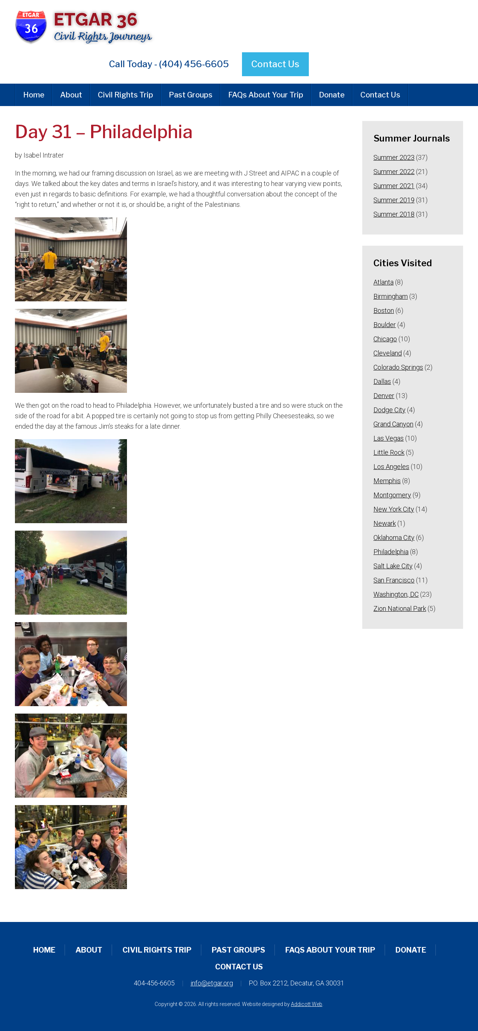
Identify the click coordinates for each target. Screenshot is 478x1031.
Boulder (384, 325)
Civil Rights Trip (125, 94)
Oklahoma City (394, 537)
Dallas (382, 381)
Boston (383, 310)
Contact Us (275, 64)
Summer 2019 (394, 200)
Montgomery (392, 495)
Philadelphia (391, 552)
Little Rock (388, 452)
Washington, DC (396, 594)
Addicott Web (306, 1004)
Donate (332, 94)
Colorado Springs (398, 367)
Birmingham (390, 296)
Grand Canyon (393, 424)
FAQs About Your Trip (265, 94)
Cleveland (387, 353)
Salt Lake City (393, 566)
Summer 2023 (394, 157)
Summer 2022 (394, 172)
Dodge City (389, 410)
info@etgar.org (211, 983)
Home (33, 94)
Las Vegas (388, 438)
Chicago (385, 339)
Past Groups (190, 94)
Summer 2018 (394, 214)
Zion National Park (399, 608)
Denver (383, 396)
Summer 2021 (394, 186)
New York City (393, 509)
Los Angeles (391, 467)
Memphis (387, 481)
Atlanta (383, 282)
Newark (384, 523)
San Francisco (394, 580)
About (71, 94)
